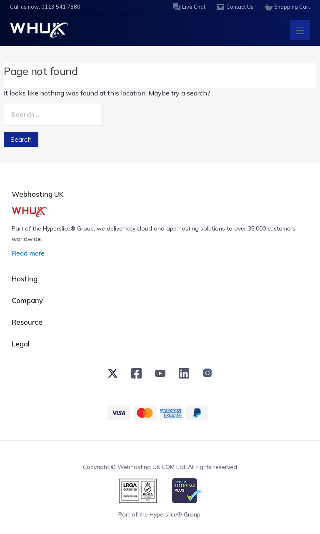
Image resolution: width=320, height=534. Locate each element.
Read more (28, 253)
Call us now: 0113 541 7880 (42, 7)
